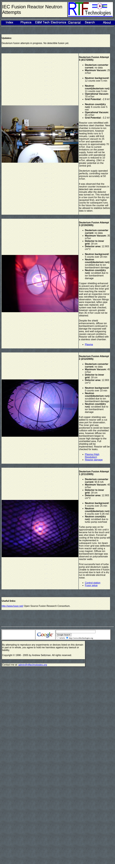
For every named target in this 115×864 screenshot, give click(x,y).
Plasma (89, 344)
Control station (92, 582)
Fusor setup (91, 585)
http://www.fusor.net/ (12, 606)
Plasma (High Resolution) (92, 455)
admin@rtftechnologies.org (32, 664)
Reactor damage (94, 459)
